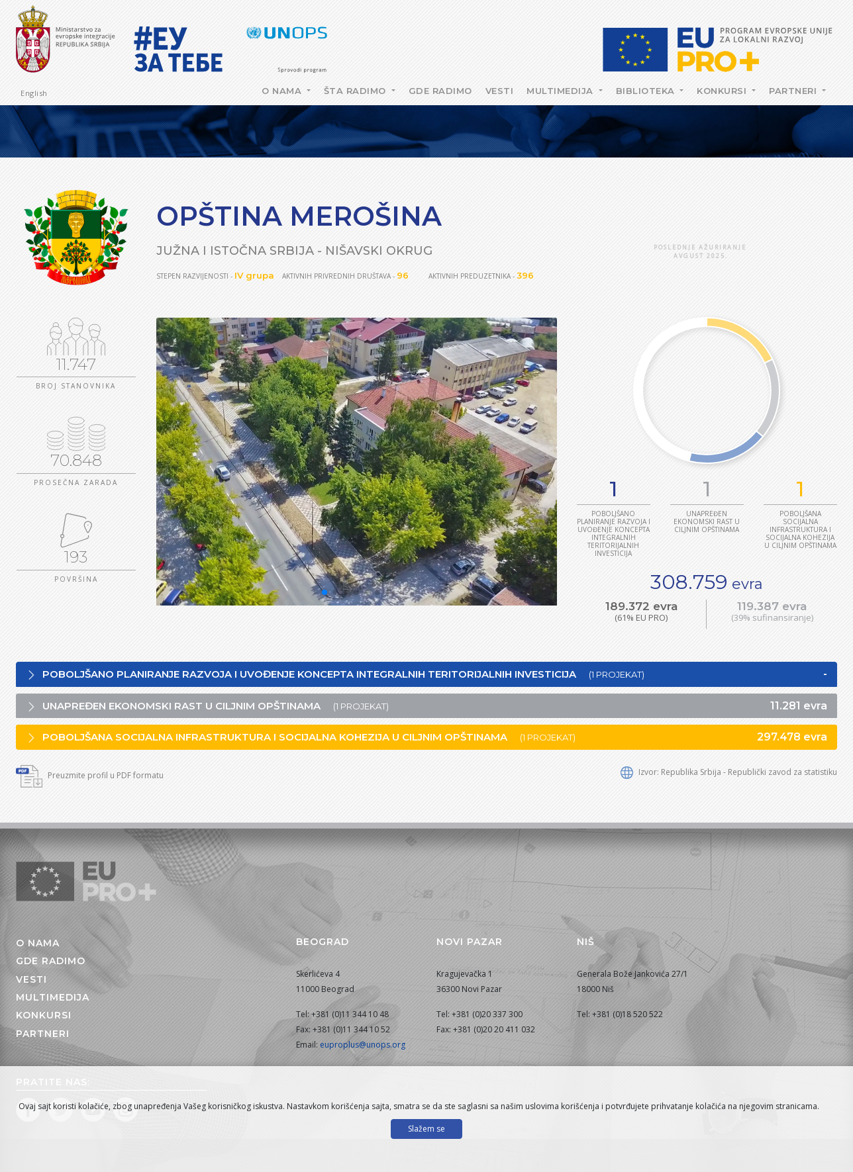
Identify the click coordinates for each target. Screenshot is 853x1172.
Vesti (499, 90)
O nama (283, 90)
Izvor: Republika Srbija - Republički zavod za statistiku (729, 772)
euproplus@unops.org (362, 1044)
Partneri (794, 90)
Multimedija (561, 90)
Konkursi (723, 90)
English (34, 93)
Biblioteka (647, 90)
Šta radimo (356, 90)
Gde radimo (440, 90)
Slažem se (426, 1128)
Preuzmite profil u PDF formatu (90, 775)
